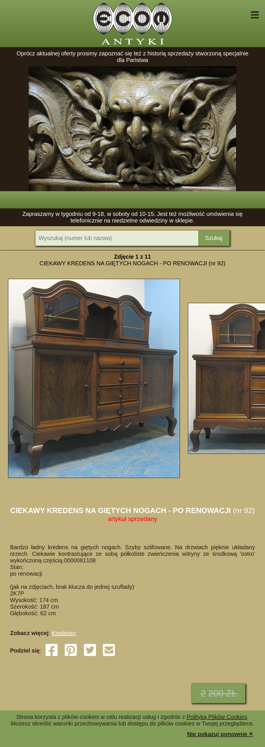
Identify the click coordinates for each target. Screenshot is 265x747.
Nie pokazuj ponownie (220, 734)
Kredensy (64, 633)
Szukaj (213, 238)
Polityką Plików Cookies (217, 717)
